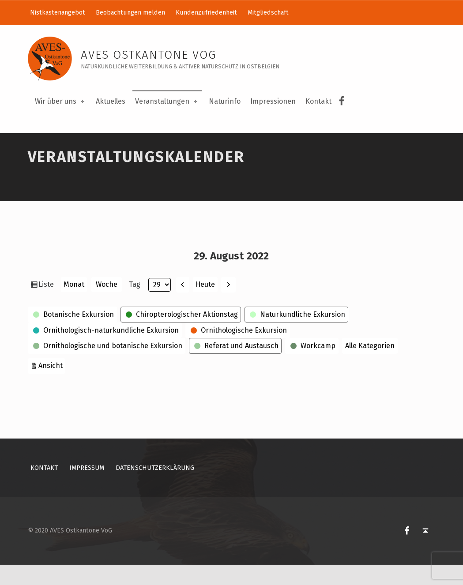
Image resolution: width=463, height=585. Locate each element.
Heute (205, 304)
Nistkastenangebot (57, 12)
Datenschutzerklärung (155, 488)
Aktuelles (110, 101)
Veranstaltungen (167, 101)
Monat (74, 305)
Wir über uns (60, 101)
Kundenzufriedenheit (206, 12)
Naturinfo (225, 101)
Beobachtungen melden (130, 12)
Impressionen (273, 101)
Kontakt (318, 101)
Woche (106, 305)
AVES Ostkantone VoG (148, 55)
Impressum (86, 488)
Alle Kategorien (370, 366)
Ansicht (51, 385)
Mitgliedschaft (268, 12)
